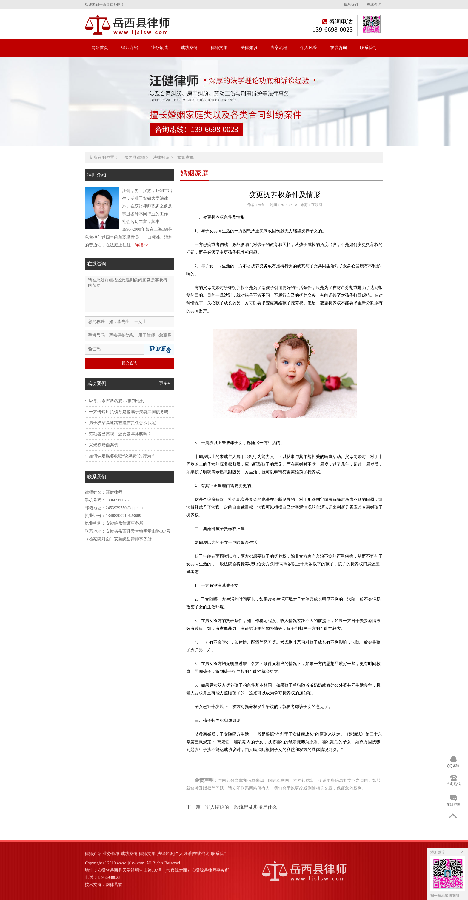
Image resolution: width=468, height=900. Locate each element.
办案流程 (278, 47)
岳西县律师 (134, 157)
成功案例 (189, 47)
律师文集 (219, 47)
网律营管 (114, 884)
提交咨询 (129, 363)
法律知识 (249, 47)
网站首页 (99, 47)
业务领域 (159, 47)
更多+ (164, 383)
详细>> (141, 245)
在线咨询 (374, 4)
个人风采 (308, 47)
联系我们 (351, 4)
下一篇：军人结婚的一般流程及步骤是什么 (231, 807)
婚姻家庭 (185, 157)
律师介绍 (129, 47)
